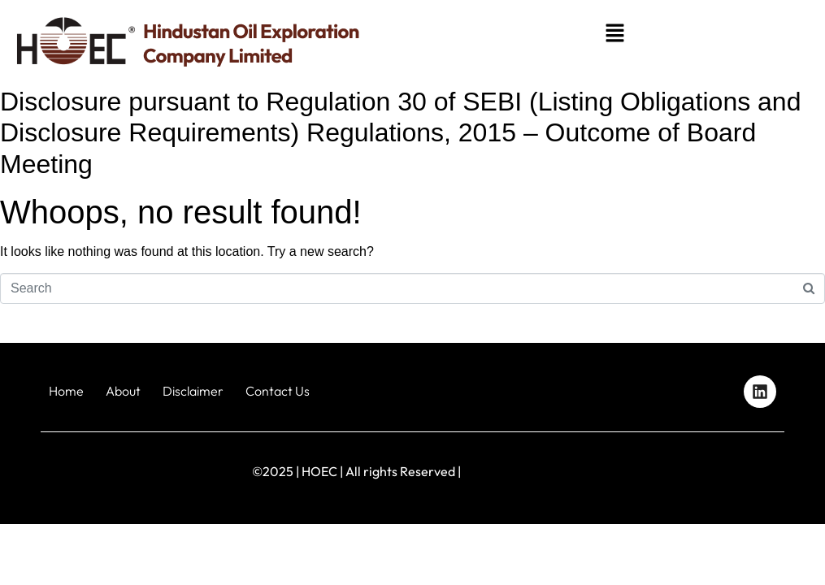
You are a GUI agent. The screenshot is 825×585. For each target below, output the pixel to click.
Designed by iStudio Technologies (729, 471)
